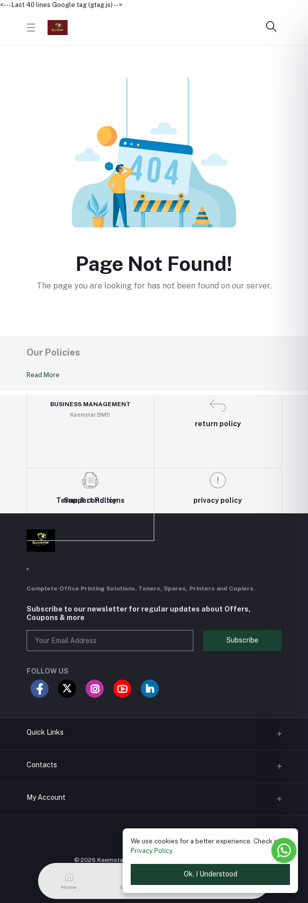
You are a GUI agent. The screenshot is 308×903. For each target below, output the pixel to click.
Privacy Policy (151, 850)
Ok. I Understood (210, 874)
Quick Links (45, 732)
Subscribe (242, 640)
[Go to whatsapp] (283, 850)
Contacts (42, 765)
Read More (43, 375)
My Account (46, 797)
